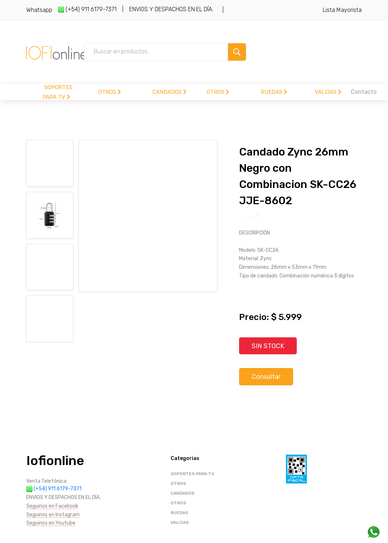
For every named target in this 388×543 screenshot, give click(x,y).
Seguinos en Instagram (53, 515)
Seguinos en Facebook (52, 506)
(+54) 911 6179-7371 (87, 9)
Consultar (266, 377)
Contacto (363, 91)
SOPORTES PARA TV (192, 474)
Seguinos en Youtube (50, 523)
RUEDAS (274, 92)
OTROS (109, 92)
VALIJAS (328, 92)
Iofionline (55, 461)
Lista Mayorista (342, 9)
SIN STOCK (268, 346)
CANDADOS (169, 92)
